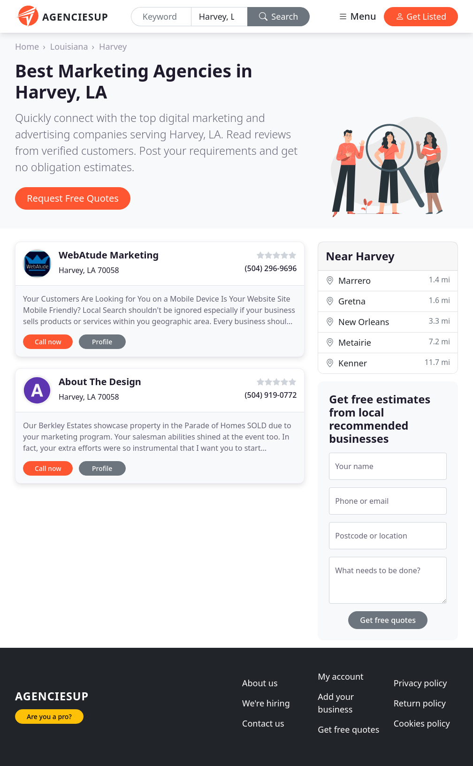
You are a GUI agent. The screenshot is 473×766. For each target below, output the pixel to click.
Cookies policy (422, 723)
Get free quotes (388, 620)
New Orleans (388, 321)
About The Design (100, 381)
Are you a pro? (49, 716)
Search (278, 16)
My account (340, 676)
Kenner (388, 363)
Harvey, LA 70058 (89, 270)
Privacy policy (420, 683)
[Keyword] (161, 16)
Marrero (388, 280)
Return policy (420, 703)
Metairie (388, 342)
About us (260, 683)
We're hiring (266, 703)
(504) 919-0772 (271, 395)
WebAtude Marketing (109, 255)
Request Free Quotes (73, 198)
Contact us (263, 723)
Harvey (113, 46)
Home (27, 46)
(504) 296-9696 (271, 268)
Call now (48, 341)
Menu (357, 16)
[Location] (219, 16)
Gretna (388, 301)
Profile (102, 341)
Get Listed (421, 16)
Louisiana (69, 46)
